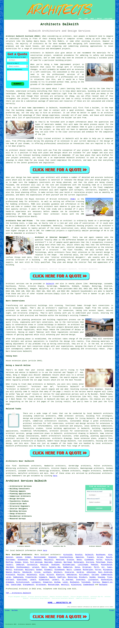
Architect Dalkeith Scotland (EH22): (23, 36)
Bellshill (48, 560)
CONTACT (99, 18)
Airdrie (80, 572)
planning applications (101, 436)
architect (66, 36)
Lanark (33, 580)
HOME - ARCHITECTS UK (59, 602)
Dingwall (48, 570)
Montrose (60, 560)
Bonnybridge (53, 585)
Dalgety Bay (55, 567)
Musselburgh (106, 565)
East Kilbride (105, 572)
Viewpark (43, 577)
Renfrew (9, 562)
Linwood (77, 570)
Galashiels (32, 575)
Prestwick (10, 575)
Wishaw (57, 582)
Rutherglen (88, 570)
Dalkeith (50, 284)
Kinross (96, 582)
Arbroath (10, 580)
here (55, 476)
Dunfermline (106, 580)
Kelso (77, 567)
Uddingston (72, 575)
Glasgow (101, 577)
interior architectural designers (68, 257)
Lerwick (35, 567)
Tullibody (85, 582)
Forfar (99, 560)
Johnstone (90, 572)
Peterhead (100, 562)
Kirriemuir (84, 575)
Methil (9, 570)
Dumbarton (67, 567)
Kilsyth (50, 575)
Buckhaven (100, 555)
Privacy (111, 610)
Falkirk (108, 560)
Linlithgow (83, 565)
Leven (65, 582)
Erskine (70, 560)
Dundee (92, 577)
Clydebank (89, 560)
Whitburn (58, 572)
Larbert (55, 580)
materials (49, 124)
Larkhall (47, 572)
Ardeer (28, 557)
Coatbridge (16, 585)
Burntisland (39, 557)
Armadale (10, 582)
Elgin (109, 562)
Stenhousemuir (22, 567)
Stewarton (47, 582)
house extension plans (85, 438)
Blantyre (60, 575)
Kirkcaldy (67, 555)
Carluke (95, 575)
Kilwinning (76, 585)
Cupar (109, 567)
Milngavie (107, 570)
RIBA (73, 199)
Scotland (45, 555)
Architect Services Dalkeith (26, 481)
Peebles (94, 565)
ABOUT (92, 18)
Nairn (69, 570)
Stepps (18, 562)
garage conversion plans (38, 433)
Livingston (93, 580)
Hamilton (80, 557)
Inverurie (69, 572)
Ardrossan (18, 570)
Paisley (20, 575)
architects (34, 201)
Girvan (100, 557)
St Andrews (67, 580)
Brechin (78, 555)
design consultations (28, 436)
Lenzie (19, 557)
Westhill (65, 585)
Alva (110, 555)
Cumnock (58, 562)
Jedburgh (20, 565)
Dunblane (56, 565)
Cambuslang (18, 577)
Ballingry (29, 570)
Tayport (9, 565)
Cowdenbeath (88, 585)
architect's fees (34, 233)
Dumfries (61, 577)
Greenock (52, 557)
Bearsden (48, 562)
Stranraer (86, 567)
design (80, 180)
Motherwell (79, 562)
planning (25, 192)
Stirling (90, 562)
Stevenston (23, 560)
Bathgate (103, 585)
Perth (96, 567)
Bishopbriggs (69, 565)
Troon (109, 577)
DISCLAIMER (108, 18)
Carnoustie (32, 565)
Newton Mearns (13, 572)
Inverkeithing (66, 557)
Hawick (52, 577)
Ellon (25, 562)
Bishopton (74, 582)
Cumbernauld (106, 575)
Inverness (80, 580)
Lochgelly (36, 582)
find (14, 466)
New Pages (15, 610)
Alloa (41, 575)
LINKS (86, 18)
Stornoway (10, 560)
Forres (98, 570)
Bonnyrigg (72, 577)
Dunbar (39, 570)
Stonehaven (59, 570)
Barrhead (68, 562)
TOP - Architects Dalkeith (18, 593)
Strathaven (41, 585)
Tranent (90, 557)
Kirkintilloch (22, 582)
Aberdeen (10, 567)
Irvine (37, 572)
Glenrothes (22, 580)
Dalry (44, 567)
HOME (80, 18)
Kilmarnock (44, 580)
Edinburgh (27, 572)
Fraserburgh (31, 577)
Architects (35, 89)
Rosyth (109, 557)
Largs (8, 577)
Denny (79, 560)
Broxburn (83, 577)
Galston (9, 557)
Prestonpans (36, 560)
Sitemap (7, 610)
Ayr (103, 567)
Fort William (36, 562)
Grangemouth (28, 585)
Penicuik (44, 565)
